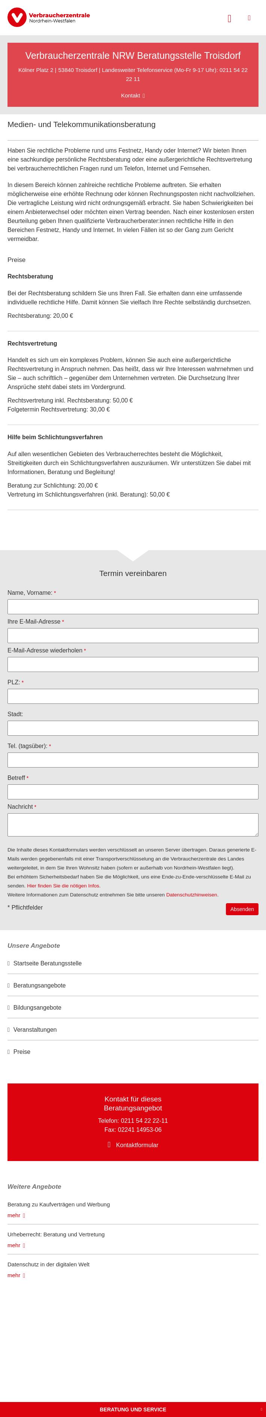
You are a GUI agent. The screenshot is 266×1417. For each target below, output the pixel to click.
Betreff (16, 778)
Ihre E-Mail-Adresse (33, 621)
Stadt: (15, 714)
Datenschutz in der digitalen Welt (48, 1264)
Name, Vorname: (29, 593)
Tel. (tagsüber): (27, 746)
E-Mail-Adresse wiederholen (44, 650)
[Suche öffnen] (230, 17)
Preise (21, 1052)
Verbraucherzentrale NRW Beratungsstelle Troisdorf (133, 55)
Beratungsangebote (39, 985)
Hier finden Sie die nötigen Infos (63, 886)
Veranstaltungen (35, 1029)
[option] (133, 963)
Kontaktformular (137, 1145)
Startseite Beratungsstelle (47, 963)
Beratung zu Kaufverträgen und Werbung (58, 1204)
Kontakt (130, 95)
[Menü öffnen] (249, 17)
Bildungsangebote (37, 1007)
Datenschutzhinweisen (191, 895)
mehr (13, 1215)
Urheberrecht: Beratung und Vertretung (56, 1234)
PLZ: (13, 682)
